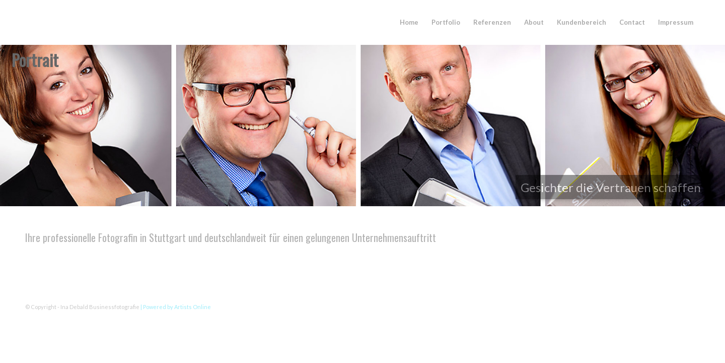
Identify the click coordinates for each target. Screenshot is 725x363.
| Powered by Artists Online (175, 307)
